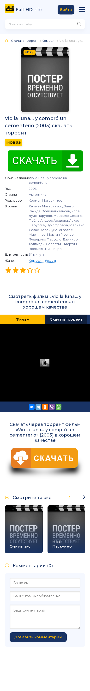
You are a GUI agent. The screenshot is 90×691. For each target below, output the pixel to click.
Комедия (36, 260)
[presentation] (71, 496)
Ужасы (50, 260)
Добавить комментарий (38, 637)
